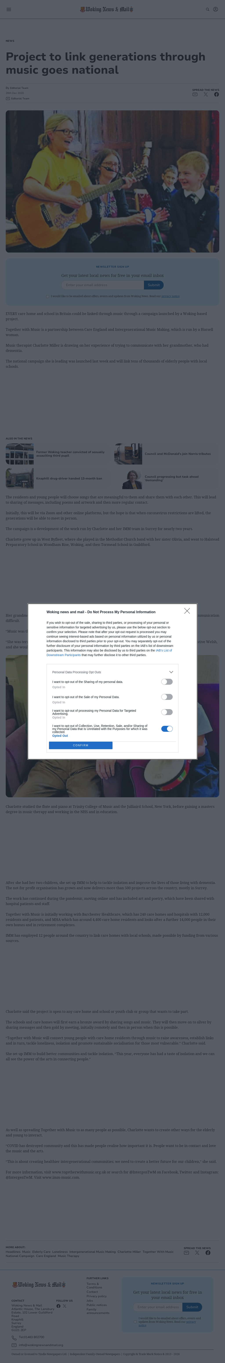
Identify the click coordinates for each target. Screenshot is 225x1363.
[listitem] (112, 672)
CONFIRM (81, 745)
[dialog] (112, 681)
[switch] (167, 682)
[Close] (188, 612)
